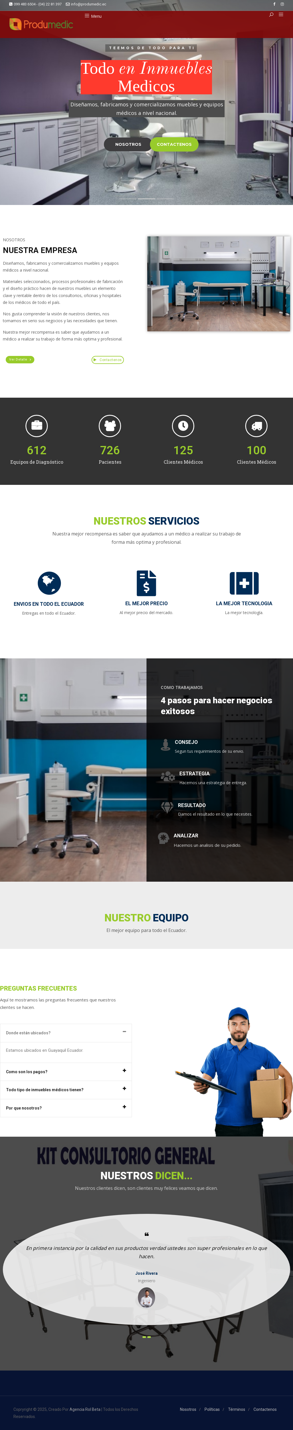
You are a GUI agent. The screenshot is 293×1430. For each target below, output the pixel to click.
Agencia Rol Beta (85, 1409)
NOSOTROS (128, 144)
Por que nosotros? (24, 1108)
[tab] (66, 1033)
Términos (236, 1409)
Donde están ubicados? (28, 1033)
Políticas (212, 1409)
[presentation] (144, 1337)
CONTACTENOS (174, 144)
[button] (279, 15)
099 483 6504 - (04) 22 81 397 (35, 4)
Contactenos (108, 360)
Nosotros (188, 1409)
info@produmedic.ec (86, 4)
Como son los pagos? (26, 1071)
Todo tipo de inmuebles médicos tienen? (45, 1090)
